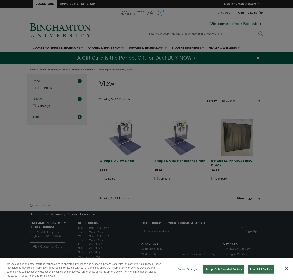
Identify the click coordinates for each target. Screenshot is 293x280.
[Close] (286, 268)
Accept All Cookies (261, 269)
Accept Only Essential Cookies (224, 269)
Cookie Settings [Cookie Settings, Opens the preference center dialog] (187, 269)
